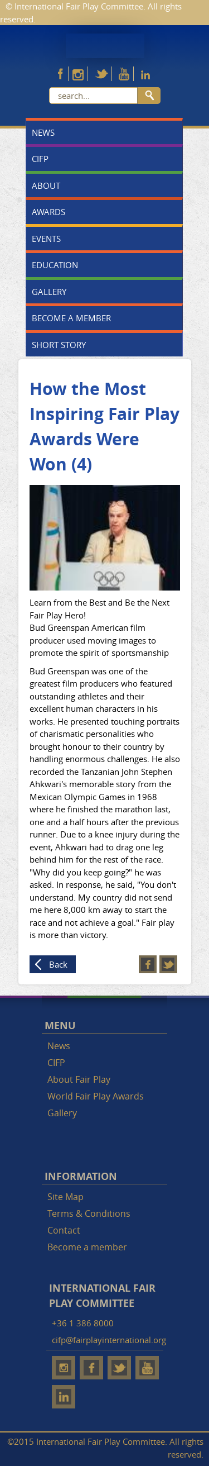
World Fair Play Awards (95, 1096)
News (43, 132)
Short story (59, 344)
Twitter (168, 964)
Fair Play (105, 46)
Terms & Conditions (88, 1213)
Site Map (65, 1197)
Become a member (71, 317)
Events (46, 238)
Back (58, 964)
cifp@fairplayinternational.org (109, 1339)
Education (55, 264)
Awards (48, 211)
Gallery (49, 291)
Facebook (148, 964)
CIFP (40, 158)
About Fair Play (78, 1079)
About (46, 185)
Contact (63, 1230)
